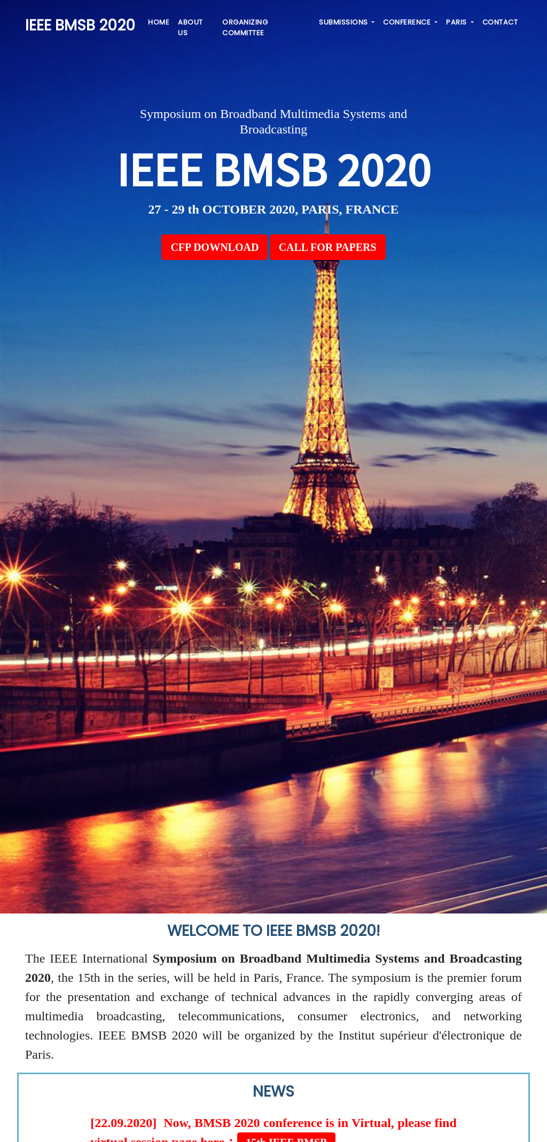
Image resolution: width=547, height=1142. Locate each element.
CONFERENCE (408, 22)
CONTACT (500, 22)
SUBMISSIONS (344, 22)
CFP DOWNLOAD (214, 247)
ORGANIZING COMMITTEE (245, 27)
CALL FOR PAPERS (328, 247)
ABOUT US (190, 27)
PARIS (457, 22)
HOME (158, 22)
